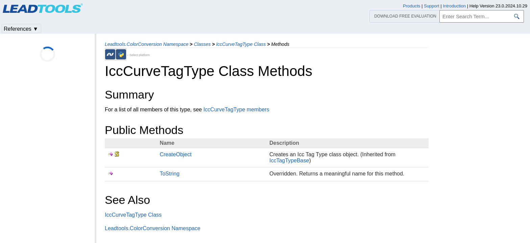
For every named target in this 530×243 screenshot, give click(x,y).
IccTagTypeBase (289, 160)
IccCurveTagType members (236, 109)
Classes (202, 44)
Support (431, 5)
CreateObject (175, 154)
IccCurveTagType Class (241, 44)
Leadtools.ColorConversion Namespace (146, 44)
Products (411, 5)
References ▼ (21, 29)
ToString (169, 174)
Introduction (454, 5)
